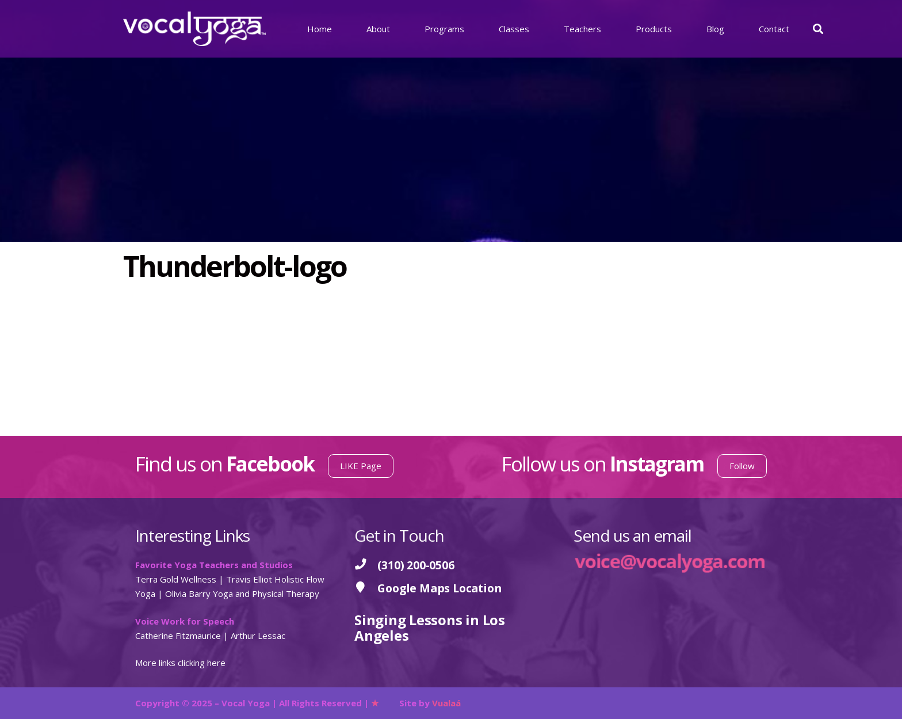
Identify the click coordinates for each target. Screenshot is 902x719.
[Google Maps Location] (365, 588)
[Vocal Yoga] (194, 29)
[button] (818, 29)
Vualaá (446, 703)
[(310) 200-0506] (365, 565)
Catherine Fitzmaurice (178, 635)
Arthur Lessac (258, 635)
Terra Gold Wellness (175, 579)
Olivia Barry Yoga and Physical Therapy (242, 593)
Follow (742, 465)
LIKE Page (360, 465)
